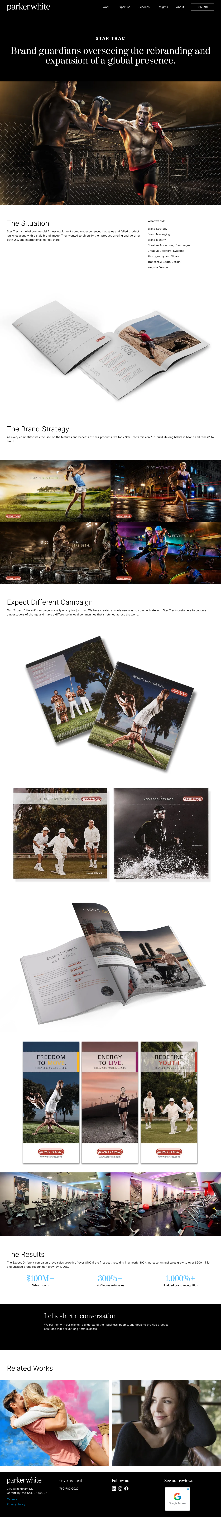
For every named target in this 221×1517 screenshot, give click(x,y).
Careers (12, 1499)
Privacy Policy (16, 1504)
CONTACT (202, 7)
